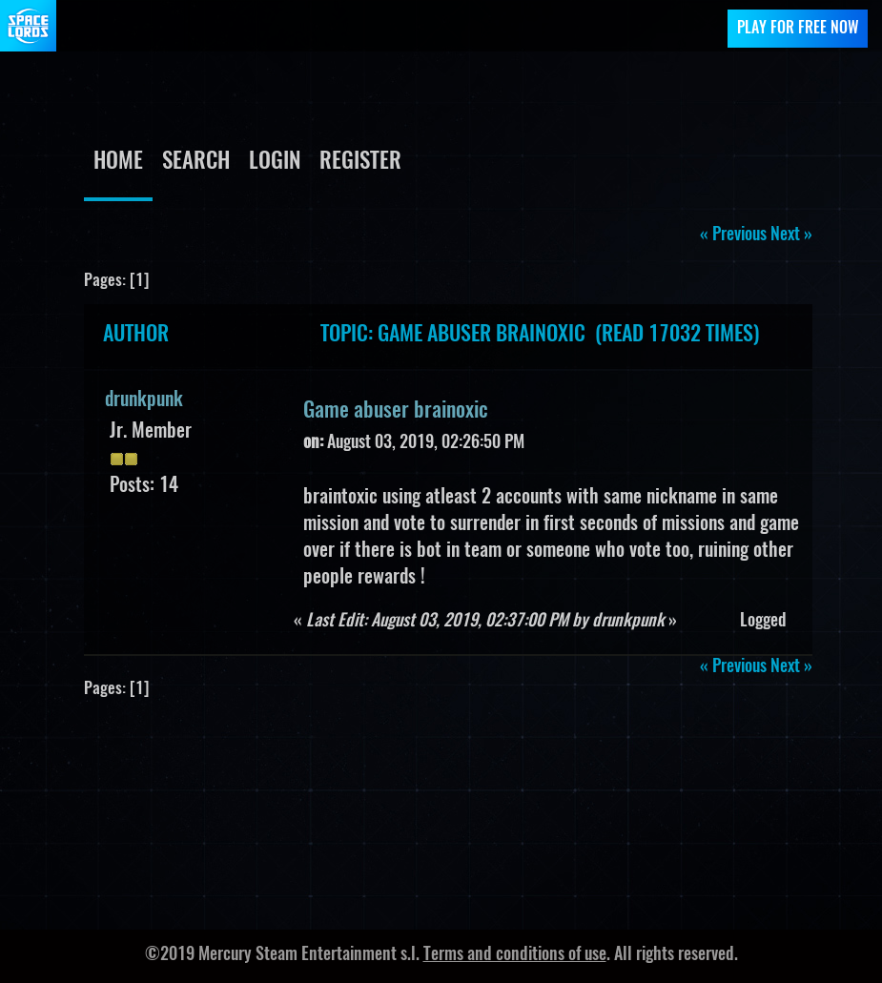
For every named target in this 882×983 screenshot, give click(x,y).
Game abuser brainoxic (395, 410)
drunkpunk (144, 400)
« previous (733, 235)
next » (791, 235)
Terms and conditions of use (514, 955)
